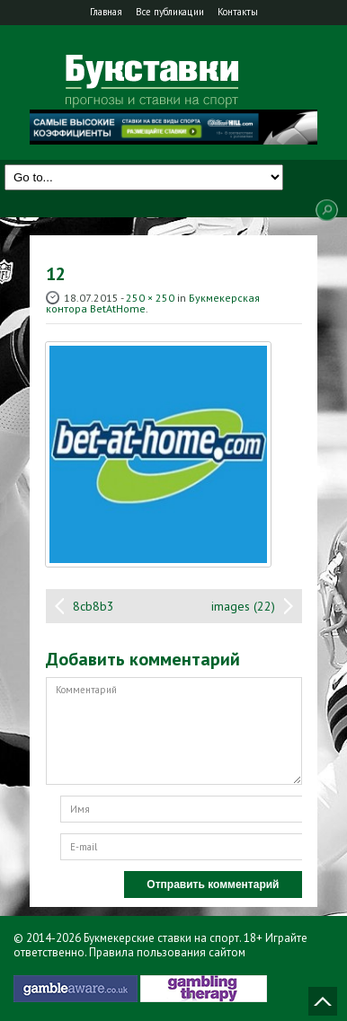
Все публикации (170, 11)
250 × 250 (150, 297)
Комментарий (174, 731)
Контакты (238, 11)
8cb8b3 (93, 606)
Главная (106, 11)
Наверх (322, 1001)
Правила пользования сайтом (167, 952)
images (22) (243, 606)
